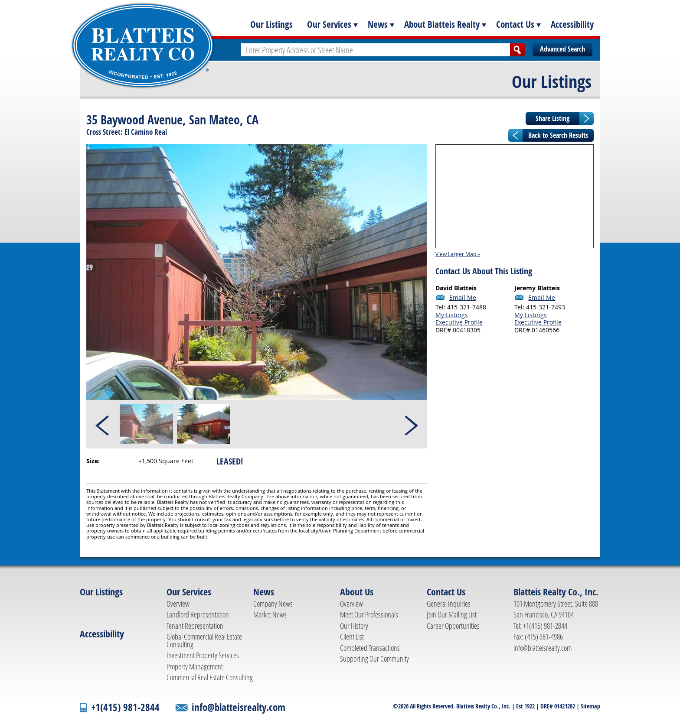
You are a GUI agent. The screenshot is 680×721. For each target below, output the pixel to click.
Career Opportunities (453, 625)
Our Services (329, 24)
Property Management (195, 666)
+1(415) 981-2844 (125, 707)
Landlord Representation (198, 614)
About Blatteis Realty (442, 24)
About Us (356, 591)
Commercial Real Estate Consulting (210, 677)
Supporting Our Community (374, 658)
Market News (270, 614)
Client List (352, 636)
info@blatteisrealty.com (542, 648)
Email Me (462, 298)
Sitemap (590, 706)
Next (411, 424)
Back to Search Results (558, 135)
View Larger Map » (457, 253)
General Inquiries (449, 603)
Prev (103, 424)
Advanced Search (562, 49)
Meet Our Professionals (369, 614)
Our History (354, 625)
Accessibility (572, 24)
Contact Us (515, 24)
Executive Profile (459, 322)
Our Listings (271, 24)
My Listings (451, 315)
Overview (178, 603)
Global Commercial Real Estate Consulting (204, 640)
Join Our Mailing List (452, 614)
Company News (273, 603)
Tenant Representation (195, 625)
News (378, 24)
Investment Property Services (203, 655)
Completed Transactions (370, 648)
